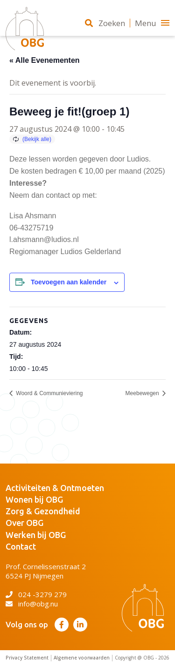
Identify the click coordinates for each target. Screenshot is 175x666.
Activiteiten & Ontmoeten (55, 487)
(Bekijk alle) (36, 139)
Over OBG (24, 522)
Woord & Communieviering (48, 393)
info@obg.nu (32, 603)
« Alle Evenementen (44, 60)
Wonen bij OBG (34, 499)
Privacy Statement (27, 658)
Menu (152, 23)
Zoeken (105, 23)
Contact (21, 546)
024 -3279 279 (36, 594)
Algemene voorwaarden (82, 658)
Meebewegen (143, 393)
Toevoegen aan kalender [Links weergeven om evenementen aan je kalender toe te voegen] (68, 282)
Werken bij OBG (36, 534)
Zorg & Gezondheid (43, 511)
